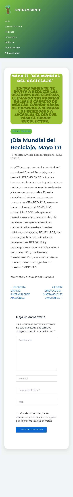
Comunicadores (12, 47)
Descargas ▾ (11, 37)
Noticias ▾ (9, 42)
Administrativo (12, 53)
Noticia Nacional (21, 131)
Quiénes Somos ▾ (13, 26)
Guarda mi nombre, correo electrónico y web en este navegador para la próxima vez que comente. (36, 417)
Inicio (7, 21)
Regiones (9, 32)
